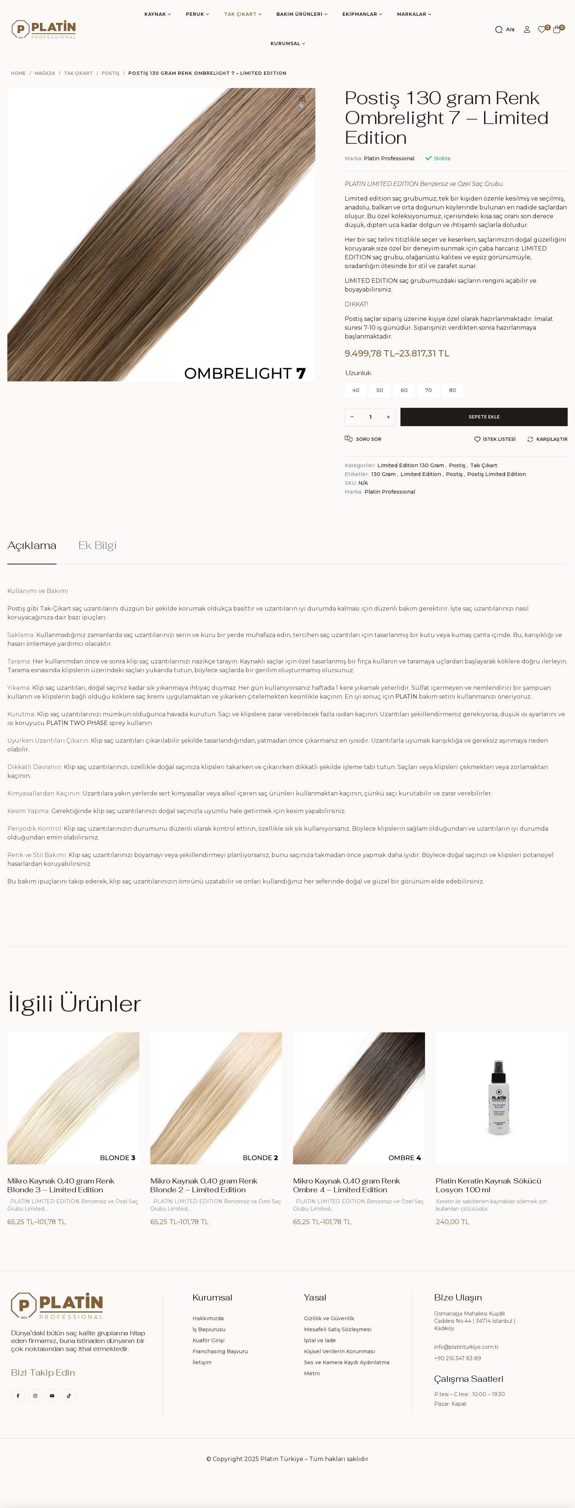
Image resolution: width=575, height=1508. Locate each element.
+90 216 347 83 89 (457, 1358)
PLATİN (406, 696)
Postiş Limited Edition (496, 474)
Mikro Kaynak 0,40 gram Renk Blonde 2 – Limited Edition (203, 1185)
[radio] (356, 390)
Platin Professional (389, 158)
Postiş (111, 73)
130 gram (383, 474)
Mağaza (44, 73)
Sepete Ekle (484, 417)
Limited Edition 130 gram (410, 465)
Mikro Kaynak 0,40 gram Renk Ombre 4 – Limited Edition (346, 1185)
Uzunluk (358, 373)
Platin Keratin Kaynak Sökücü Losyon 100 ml (488, 1185)
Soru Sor (363, 439)
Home (18, 73)
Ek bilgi (97, 545)
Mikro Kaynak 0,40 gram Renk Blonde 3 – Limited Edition (60, 1185)
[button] (302, 103)
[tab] (37, 551)
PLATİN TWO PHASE (77, 723)
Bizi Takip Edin (42, 1372)
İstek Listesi (499, 439)
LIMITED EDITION (371, 280)
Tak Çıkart (78, 73)
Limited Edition (420, 474)
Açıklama (31, 545)
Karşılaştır (552, 439)
